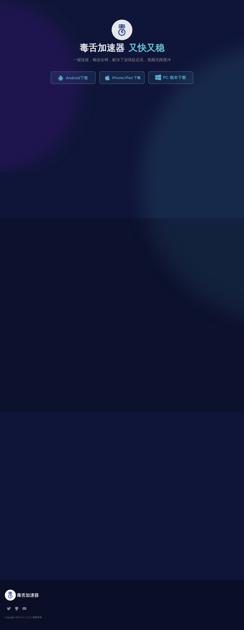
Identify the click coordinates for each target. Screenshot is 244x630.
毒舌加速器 (26, 617)
